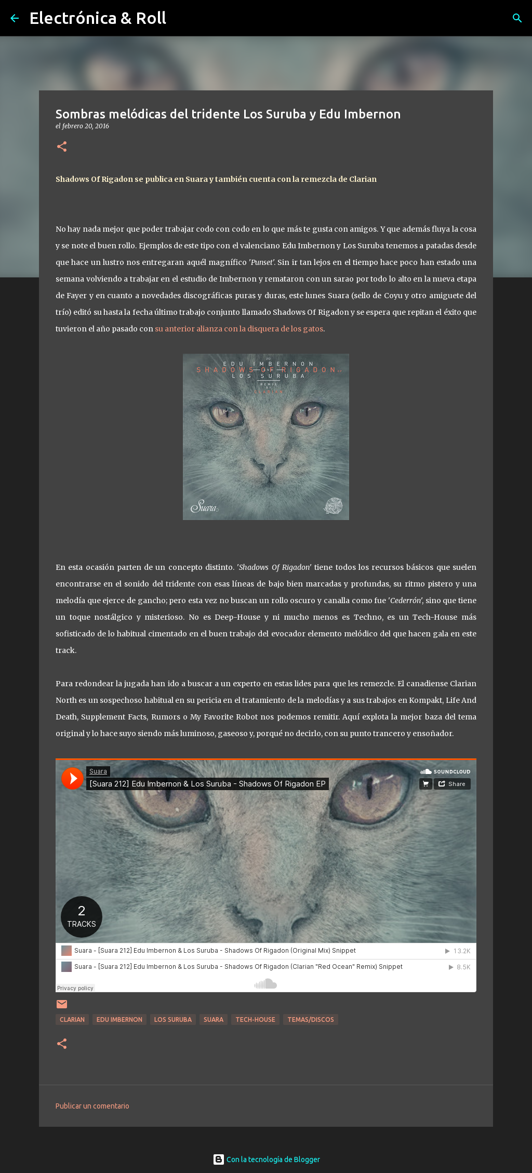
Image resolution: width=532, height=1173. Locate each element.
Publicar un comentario (92, 1106)
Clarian (72, 1019)
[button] (62, 147)
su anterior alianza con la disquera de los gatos (239, 329)
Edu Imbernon (119, 1019)
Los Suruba (173, 1019)
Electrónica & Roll (97, 17)
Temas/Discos (310, 1019)
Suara (213, 1019)
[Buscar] (517, 18)
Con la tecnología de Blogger (266, 1159)
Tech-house (255, 1019)
